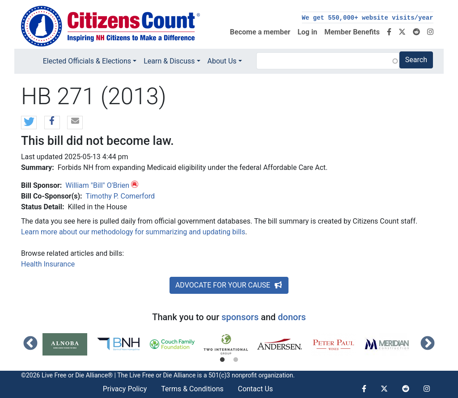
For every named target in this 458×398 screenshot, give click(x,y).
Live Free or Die (150, 375)
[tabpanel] (69, 344)
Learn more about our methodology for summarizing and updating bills (133, 232)
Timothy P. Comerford (120, 196)
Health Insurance (48, 264)
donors (291, 317)
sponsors (240, 317)
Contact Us (255, 389)
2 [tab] (235, 360)
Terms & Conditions (192, 389)
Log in (307, 32)
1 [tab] (222, 360)
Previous (30, 343)
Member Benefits (352, 32)
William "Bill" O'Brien (97, 185)
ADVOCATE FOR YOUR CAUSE (229, 285)
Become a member (260, 32)
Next (427, 343)
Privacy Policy (125, 389)
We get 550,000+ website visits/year (367, 17)
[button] (28, 123)
